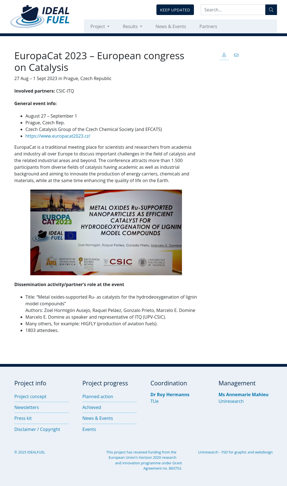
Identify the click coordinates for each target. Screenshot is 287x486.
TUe (155, 401)
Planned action (98, 396)
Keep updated (175, 10)
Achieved (92, 407)
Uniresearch (231, 401)
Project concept (30, 396)
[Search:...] (233, 9)
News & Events (171, 26)
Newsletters (26, 407)
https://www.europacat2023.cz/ (58, 136)
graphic (240, 452)
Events (89, 429)
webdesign (264, 452)
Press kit (23, 418)
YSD (224, 452)
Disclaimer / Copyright (37, 429)
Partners (208, 26)
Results (131, 26)
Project (98, 26)
